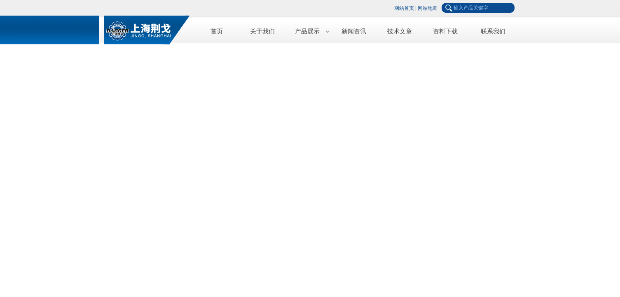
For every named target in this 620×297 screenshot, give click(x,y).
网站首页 (404, 8)
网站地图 (428, 8)
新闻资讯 (354, 31)
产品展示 (307, 31)
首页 (217, 31)
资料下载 (445, 31)
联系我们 (493, 31)
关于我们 (262, 31)
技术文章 (399, 31)
